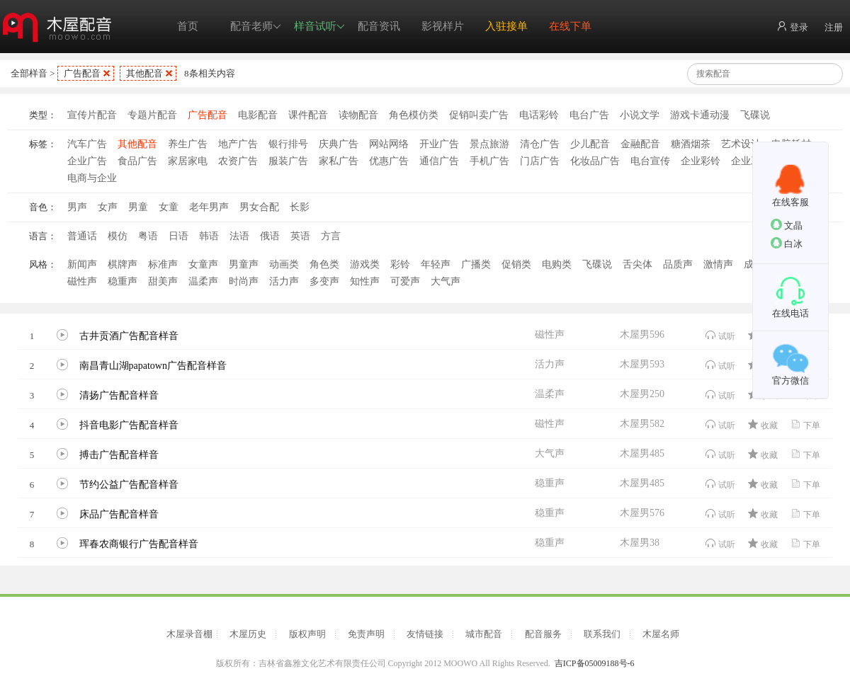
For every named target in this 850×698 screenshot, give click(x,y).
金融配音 (640, 144)
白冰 (787, 243)
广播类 (476, 264)
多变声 (324, 281)
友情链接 (425, 634)
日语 (178, 236)
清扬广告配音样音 (119, 395)
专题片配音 (152, 115)
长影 (300, 207)
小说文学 (639, 115)
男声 (77, 207)
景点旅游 (489, 144)
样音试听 (319, 26)
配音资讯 (379, 26)
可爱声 (405, 281)
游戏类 (365, 264)
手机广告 (489, 161)
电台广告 (589, 115)
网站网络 (389, 144)
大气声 (445, 281)
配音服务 (543, 634)
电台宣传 (650, 161)
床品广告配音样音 (119, 514)
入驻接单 (506, 26)
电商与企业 (92, 178)
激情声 (718, 264)
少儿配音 (590, 144)
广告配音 (82, 73)
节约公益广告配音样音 (128, 484)
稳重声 (122, 281)
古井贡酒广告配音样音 (128, 336)
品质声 (678, 264)
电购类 (557, 264)
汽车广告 (87, 144)
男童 (138, 207)
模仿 (118, 236)
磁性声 (82, 281)
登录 (792, 27)
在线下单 (570, 26)
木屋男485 (642, 453)
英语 (300, 236)
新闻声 (82, 264)
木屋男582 (642, 423)
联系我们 (602, 634)
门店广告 (540, 161)
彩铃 (400, 264)
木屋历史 (248, 634)
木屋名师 (660, 634)
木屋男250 (642, 394)
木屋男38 (639, 542)
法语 (239, 236)
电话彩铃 (539, 115)
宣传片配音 (92, 115)
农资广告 (238, 161)
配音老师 (255, 26)
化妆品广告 (595, 161)
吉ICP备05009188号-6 (595, 663)
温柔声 (203, 281)
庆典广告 (338, 144)
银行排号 (288, 144)
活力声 (284, 281)
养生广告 (188, 144)
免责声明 (366, 634)
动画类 (284, 264)
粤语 (148, 236)
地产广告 (238, 144)
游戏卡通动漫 (700, 115)
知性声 (365, 281)
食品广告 (137, 161)
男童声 (244, 264)
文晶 (787, 225)
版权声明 (307, 634)
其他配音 (144, 73)
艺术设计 (741, 144)
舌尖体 (637, 264)
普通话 (82, 236)
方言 (331, 236)
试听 (720, 335)
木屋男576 (642, 513)
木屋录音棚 (189, 634)
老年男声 (209, 207)
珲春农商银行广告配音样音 (138, 544)
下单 (805, 424)
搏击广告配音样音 (119, 455)
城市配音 (483, 634)
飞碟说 (755, 115)
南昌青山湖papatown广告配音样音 (153, 365)
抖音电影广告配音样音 (128, 425)
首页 (187, 26)
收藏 (762, 424)
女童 (168, 207)
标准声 (163, 264)
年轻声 (435, 264)
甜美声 (163, 281)
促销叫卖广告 (479, 115)
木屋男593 (642, 364)
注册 (833, 27)
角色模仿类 (413, 115)
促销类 (516, 264)
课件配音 (308, 115)
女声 (108, 207)
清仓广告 (540, 144)
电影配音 (258, 115)
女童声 (203, 264)
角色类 (324, 264)
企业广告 (87, 161)
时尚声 (244, 281)
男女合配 (259, 207)
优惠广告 (389, 161)
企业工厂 (751, 161)
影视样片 (442, 26)
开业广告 (439, 144)
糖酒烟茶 (690, 144)
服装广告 (288, 161)
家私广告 (338, 161)
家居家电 (188, 161)
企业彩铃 (700, 161)
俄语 (270, 236)
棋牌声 (122, 264)
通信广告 (439, 161)
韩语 (209, 236)
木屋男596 (642, 334)
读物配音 (358, 115)
